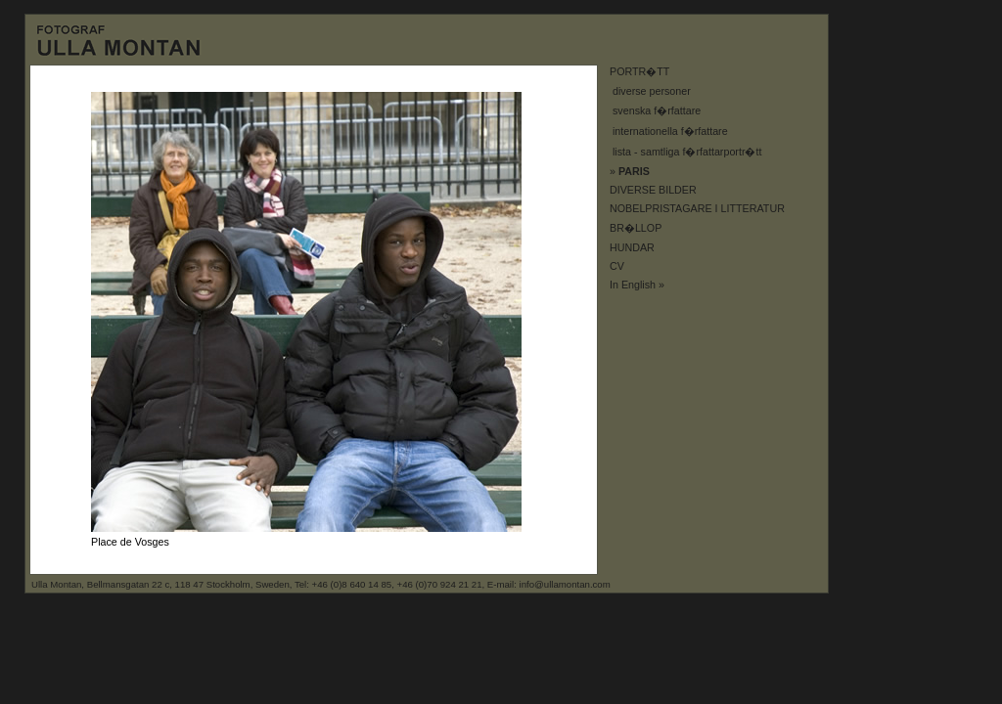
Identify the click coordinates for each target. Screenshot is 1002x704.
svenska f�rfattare (657, 110)
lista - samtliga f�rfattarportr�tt (687, 151)
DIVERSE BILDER (653, 190)
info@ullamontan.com (565, 584)
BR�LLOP (635, 228)
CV (617, 266)
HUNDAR (632, 247)
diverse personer (652, 91)
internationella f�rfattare (670, 131)
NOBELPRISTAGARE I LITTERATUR (697, 208)
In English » (637, 284)
